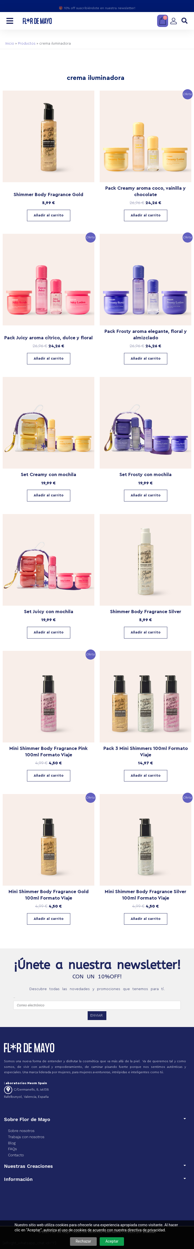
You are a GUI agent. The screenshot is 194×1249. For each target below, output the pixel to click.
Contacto (16, 1155)
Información (18, 1179)
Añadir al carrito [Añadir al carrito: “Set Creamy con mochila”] (49, 495)
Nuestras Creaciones (28, 1166)
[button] (184, 20)
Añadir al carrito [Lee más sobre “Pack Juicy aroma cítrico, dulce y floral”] (49, 358)
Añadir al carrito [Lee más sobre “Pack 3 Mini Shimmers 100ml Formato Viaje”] (146, 775)
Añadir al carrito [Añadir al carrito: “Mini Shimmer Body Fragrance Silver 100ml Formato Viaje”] (146, 919)
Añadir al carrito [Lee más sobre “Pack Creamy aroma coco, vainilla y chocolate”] (146, 215)
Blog (11, 1143)
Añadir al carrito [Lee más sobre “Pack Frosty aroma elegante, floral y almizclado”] (146, 358)
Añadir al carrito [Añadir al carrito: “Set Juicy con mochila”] (49, 632)
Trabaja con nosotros (26, 1137)
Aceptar (111, 1241)
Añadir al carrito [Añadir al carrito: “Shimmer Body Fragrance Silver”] (146, 632)
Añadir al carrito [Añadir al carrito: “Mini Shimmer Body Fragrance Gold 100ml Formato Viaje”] (49, 919)
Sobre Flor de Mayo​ (27, 1119)
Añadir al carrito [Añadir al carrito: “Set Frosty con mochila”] (146, 495)
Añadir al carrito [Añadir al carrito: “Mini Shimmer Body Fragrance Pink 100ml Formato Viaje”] (49, 775)
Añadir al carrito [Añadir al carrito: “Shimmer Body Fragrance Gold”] (49, 215)
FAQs (12, 1149)
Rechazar (83, 1241)
